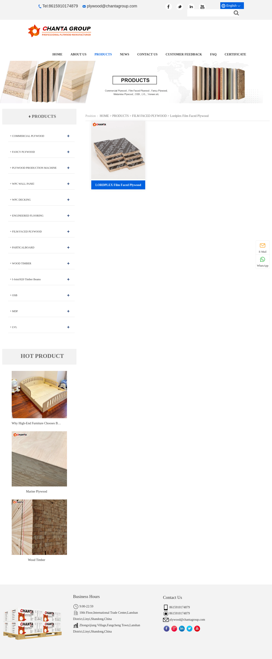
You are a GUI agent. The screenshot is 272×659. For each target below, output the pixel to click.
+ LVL (13, 327)
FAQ (213, 54)
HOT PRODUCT (42, 356)
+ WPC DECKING (20, 199)
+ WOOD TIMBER (20, 263)
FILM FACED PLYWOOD (149, 116)
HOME (104, 116)
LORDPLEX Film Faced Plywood (118, 185)
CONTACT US (148, 54)
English (230, 6)
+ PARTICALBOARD (22, 247)
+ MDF (14, 311)
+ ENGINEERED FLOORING (26, 215)
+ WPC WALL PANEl (22, 183)
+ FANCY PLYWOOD (22, 151)
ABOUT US (80, 54)
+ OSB (13, 295)
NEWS (125, 54)
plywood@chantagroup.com (109, 6)
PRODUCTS (104, 54)
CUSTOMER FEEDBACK (184, 54)
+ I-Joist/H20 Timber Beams (25, 279)
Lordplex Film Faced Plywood (189, 116)
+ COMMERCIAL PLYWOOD (27, 136)
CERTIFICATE (235, 54)
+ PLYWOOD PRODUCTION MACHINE (33, 167)
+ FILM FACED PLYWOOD (26, 231)
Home (59, 54)
